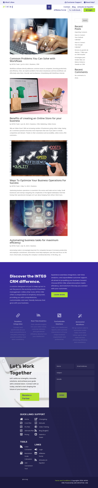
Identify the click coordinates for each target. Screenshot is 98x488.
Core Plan (28, 423)
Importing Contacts (81, 32)
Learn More (59, 295)
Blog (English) (43, 431)
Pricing (27, 434)
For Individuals (74, 10)
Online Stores (52, 124)
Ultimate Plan (29, 431)
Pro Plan (27, 427)
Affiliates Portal (60, 10)
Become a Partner (26, 397)
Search (85, 20)
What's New (9, 2)
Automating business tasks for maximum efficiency (34, 241)
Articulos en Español (85, 7)
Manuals (42, 423)
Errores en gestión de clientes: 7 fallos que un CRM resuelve (81, 52)
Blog (74, 7)
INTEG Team (16, 64)
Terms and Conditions (62, 481)
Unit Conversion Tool (29, 466)
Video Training (44, 427)
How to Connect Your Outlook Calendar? (80, 37)
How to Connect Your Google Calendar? (80, 45)
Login (90, 10)
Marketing (43, 124)
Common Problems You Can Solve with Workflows (32, 60)
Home (27, 419)
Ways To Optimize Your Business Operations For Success (38, 182)
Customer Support (74, 2)
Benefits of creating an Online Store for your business (36, 119)
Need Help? (90, 2)
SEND (67, 395)
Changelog (43, 419)
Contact (67, 7)
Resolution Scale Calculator (28, 456)
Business (32, 64)
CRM (37, 64)
